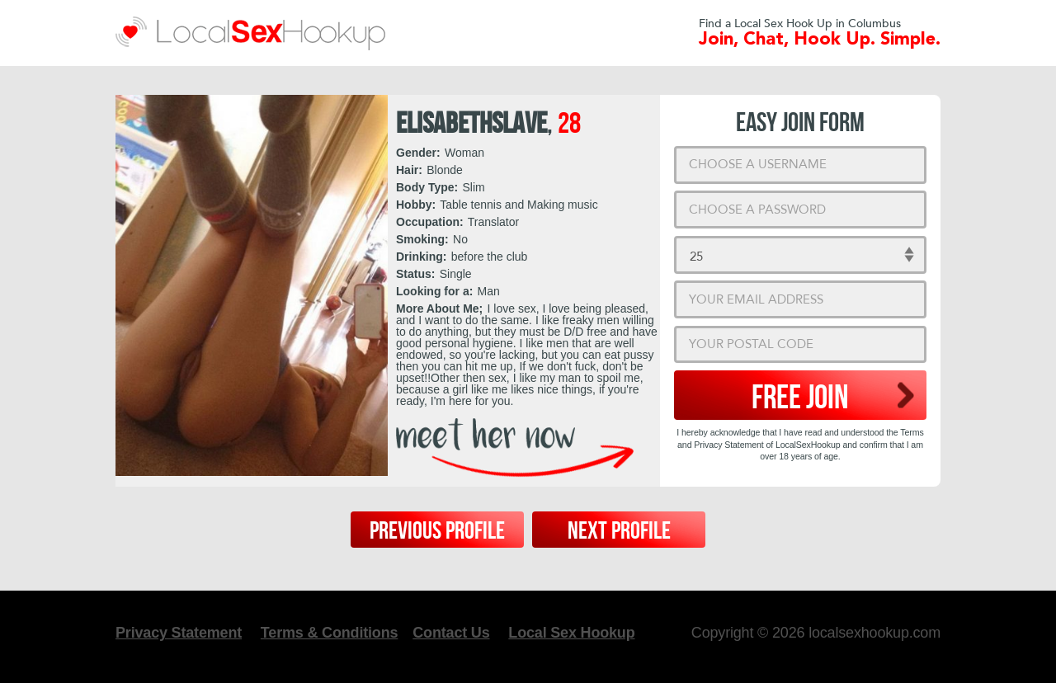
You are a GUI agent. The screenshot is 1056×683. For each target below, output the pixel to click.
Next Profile (619, 531)
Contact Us (450, 632)
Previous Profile (437, 531)
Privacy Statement (179, 632)
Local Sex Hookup (571, 632)
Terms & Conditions (329, 632)
